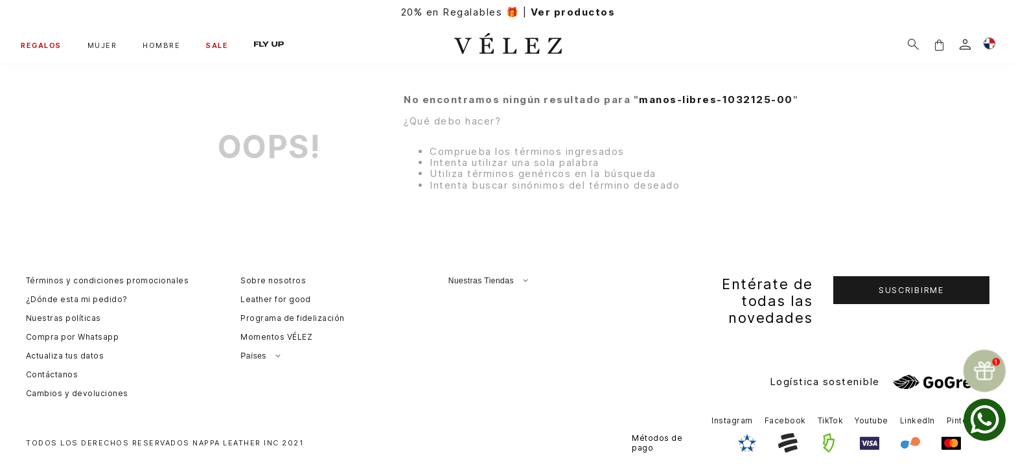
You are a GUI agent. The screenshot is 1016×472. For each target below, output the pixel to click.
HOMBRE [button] (161, 45)
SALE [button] (217, 45)
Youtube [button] (871, 420)
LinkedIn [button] (917, 420)
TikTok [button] (831, 420)
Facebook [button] (785, 420)
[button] (938, 44)
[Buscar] (913, 44)
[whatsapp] (985, 420)
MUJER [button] (102, 45)
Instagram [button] (731, 420)
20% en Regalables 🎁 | (508, 12)
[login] (965, 44)
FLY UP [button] (269, 44)
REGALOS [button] (41, 45)
